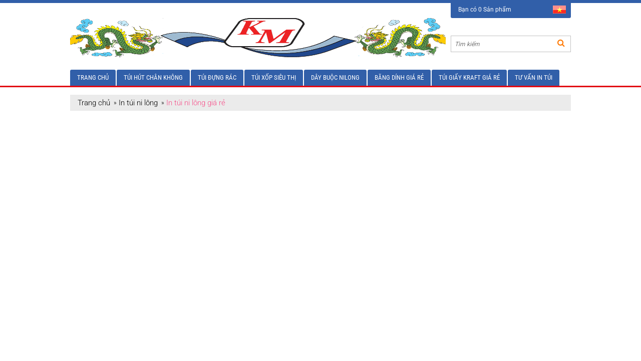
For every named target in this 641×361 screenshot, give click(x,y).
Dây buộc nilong (335, 77)
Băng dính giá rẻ (399, 77)
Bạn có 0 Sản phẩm (484, 9)
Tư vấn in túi (533, 77)
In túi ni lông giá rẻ (195, 102)
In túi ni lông (138, 102)
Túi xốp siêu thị (273, 77)
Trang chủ (93, 77)
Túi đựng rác (217, 77)
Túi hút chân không (153, 77)
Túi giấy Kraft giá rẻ (469, 77)
